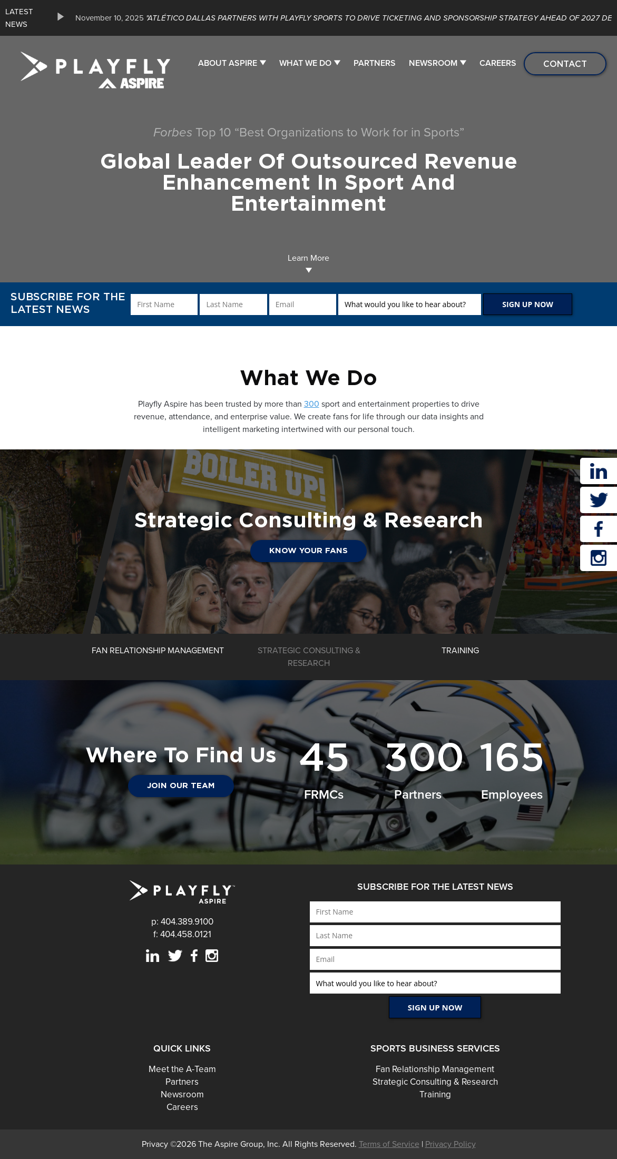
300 (311, 404)
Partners (375, 63)
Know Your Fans (308, 551)
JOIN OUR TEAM (181, 786)
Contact (565, 63)
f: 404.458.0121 (182, 934)
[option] (308, 541)
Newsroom (433, 63)
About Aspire (227, 63)
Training (435, 1094)
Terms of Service (389, 1144)
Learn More (308, 263)
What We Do (305, 63)
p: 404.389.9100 (182, 921)
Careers (497, 63)
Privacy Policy (450, 1144)
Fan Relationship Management (435, 1069)
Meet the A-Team (182, 1069)
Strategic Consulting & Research (435, 1081)
